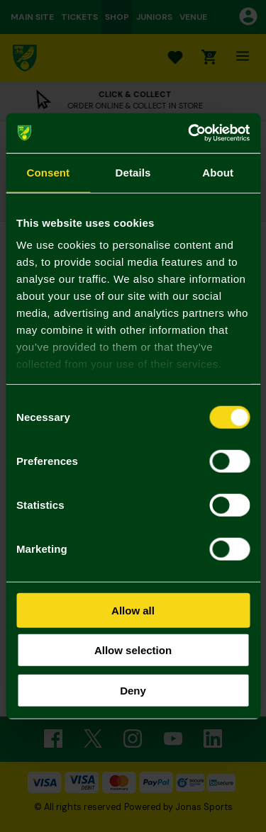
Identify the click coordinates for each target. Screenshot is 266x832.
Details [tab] (133, 172)
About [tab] (217, 172)
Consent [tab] (48, 172)
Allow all (133, 610)
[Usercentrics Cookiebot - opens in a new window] (189, 133)
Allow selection (133, 650)
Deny (133, 690)
